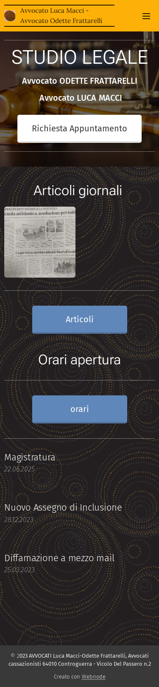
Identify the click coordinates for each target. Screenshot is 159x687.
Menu (146, 16)
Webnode (94, 676)
